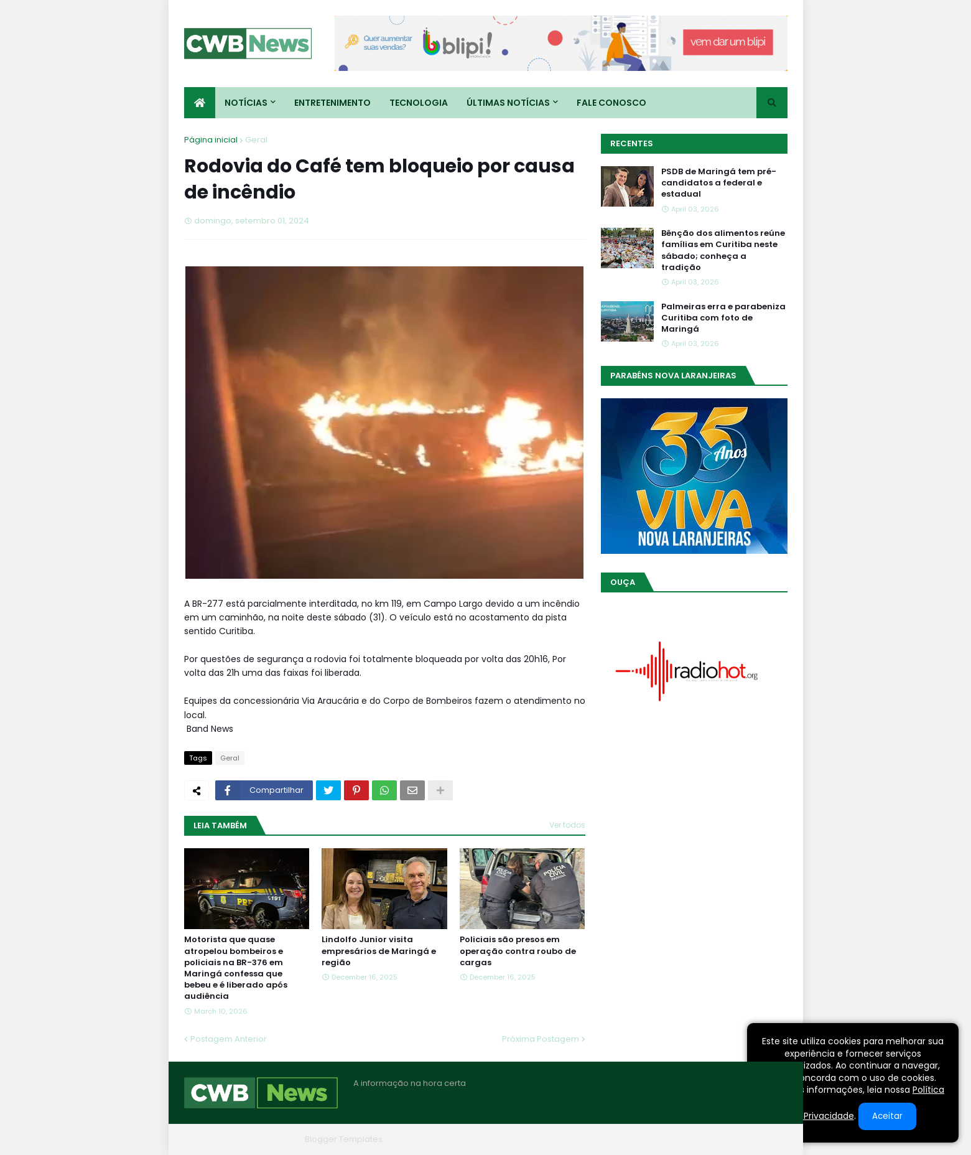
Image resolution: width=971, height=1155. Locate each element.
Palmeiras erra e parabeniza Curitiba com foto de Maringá (723, 318)
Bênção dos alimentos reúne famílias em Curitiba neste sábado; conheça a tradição (723, 250)
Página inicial (211, 140)
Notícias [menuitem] (246, 102)
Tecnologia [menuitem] (418, 102)
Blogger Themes (265, 1139)
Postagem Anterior (228, 1039)
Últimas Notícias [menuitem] (508, 102)
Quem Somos (654, 1139)
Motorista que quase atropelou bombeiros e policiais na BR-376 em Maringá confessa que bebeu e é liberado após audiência (235, 968)
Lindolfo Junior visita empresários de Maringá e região (379, 951)
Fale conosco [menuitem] (611, 102)
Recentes (631, 143)
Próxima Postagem (540, 1039)
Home (599, 1139)
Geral (256, 140)
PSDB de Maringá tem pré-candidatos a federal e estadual (718, 183)
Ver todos (567, 825)
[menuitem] (199, 102)
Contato (711, 1139)
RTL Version (764, 1139)
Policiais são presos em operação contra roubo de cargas (518, 951)
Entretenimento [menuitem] (332, 102)
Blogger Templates (344, 1139)
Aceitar (887, 1116)
